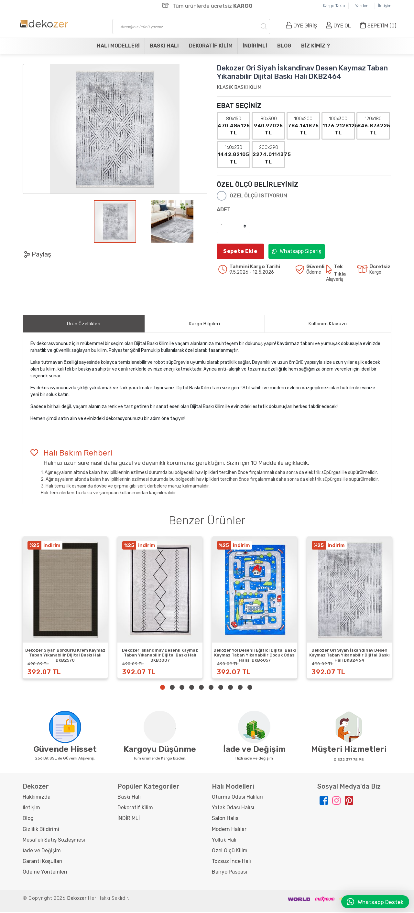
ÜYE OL (338, 26)
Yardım (361, 5)
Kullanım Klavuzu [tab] (328, 325)
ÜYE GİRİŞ (301, 26)
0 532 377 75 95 (349, 760)
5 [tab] (201, 688)
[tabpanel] (65, 608)
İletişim (384, 5)
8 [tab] (230, 688)
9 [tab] (240, 688)
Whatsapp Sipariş (296, 252)
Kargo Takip (334, 5)
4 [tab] (191, 688)
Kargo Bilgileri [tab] (204, 325)
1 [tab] (162, 688)
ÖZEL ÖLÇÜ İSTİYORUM (258, 197)
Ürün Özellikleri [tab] (84, 325)
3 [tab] (182, 688)
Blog (284, 46)
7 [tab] (220, 688)
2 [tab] (172, 688)
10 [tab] (249, 688)
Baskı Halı (164, 46)
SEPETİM (378, 26)
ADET (224, 210)
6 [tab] (211, 688)
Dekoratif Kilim (211, 46)
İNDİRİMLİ (255, 46)
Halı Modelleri (118, 46)
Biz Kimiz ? (315, 46)
